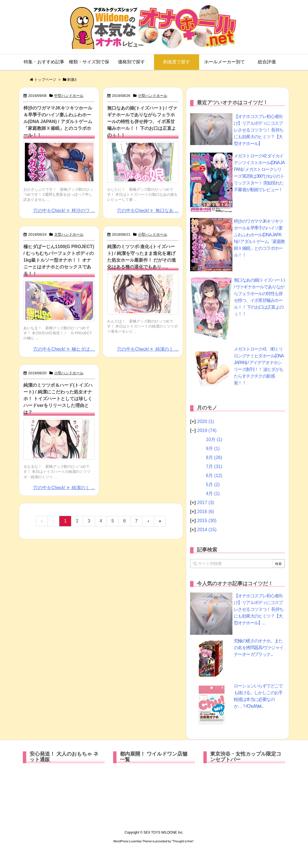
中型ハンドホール (68, 95)
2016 (205, 511)
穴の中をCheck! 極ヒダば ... (64, 349)
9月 (213, 448)
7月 (214, 466)
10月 (214, 439)
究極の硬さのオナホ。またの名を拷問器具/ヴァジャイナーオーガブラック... (258, 647)
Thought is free (183, 841)
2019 (207, 430)
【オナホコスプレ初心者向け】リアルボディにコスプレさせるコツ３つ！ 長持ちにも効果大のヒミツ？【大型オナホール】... (258, 609)
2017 (205, 502)
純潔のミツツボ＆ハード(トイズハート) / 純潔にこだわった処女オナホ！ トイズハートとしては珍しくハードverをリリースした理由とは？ (58, 399)
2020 (205, 421)
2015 (207, 520)
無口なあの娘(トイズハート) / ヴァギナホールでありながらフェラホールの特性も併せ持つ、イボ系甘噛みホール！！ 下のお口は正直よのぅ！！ (142, 121)
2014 (207, 529)
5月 (213, 484)
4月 (213, 493)
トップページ (45, 79)
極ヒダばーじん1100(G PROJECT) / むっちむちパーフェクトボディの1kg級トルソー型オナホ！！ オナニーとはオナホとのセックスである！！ (58, 260)
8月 (214, 457)
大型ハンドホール (68, 234)
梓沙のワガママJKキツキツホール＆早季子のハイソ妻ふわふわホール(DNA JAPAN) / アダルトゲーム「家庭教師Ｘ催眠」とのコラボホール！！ (57, 121)
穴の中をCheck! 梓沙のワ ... (64, 210)
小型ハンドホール (152, 95)
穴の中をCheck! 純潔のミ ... (148, 349)
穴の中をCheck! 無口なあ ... (148, 210)
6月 (214, 475)
